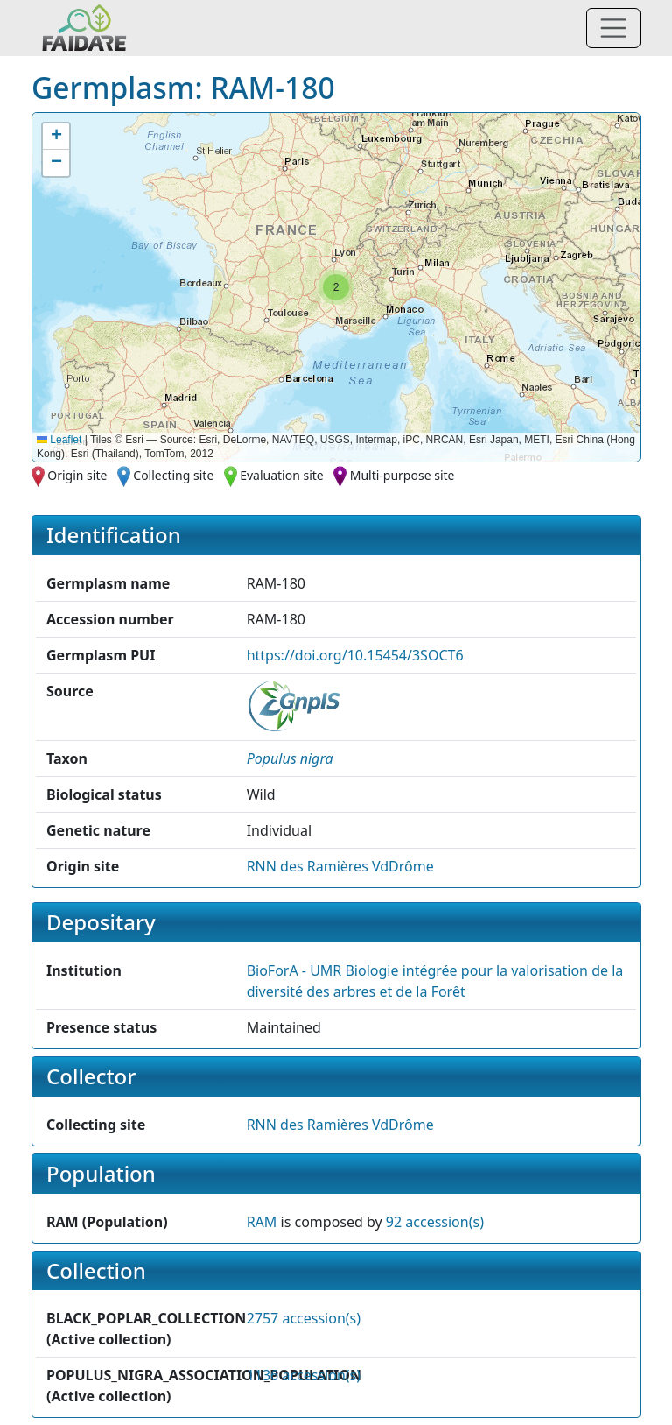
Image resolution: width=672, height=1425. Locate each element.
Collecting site (173, 475)
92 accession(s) (435, 1221)
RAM (262, 1221)
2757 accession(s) (303, 1318)
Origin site (77, 475)
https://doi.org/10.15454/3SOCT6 (355, 655)
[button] (336, 287)
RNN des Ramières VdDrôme (340, 866)
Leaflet (59, 440)
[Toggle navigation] (613, 28)
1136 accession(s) (303, 1375)
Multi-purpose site (402, 475)
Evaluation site (282, 475)
